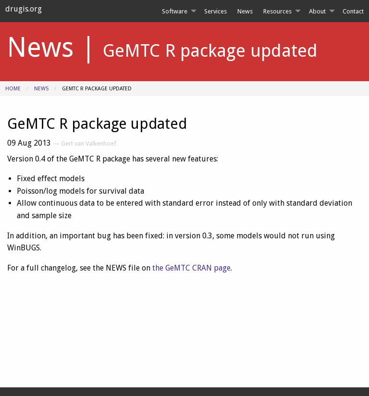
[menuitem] (177, 11)
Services (215, 11)
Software (174, 11)
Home (13, 89)
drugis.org (23, 8)
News (245, 11)
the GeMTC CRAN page (191, 267)
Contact (353, 11)
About (317, 11)
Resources (277, 11)
